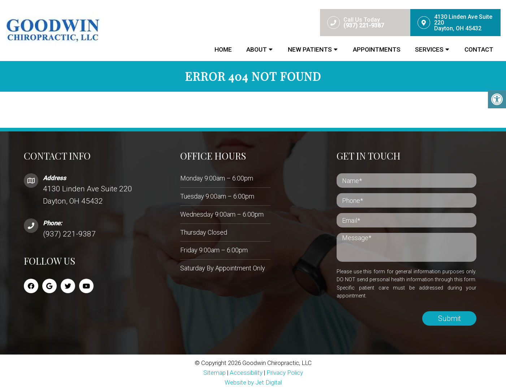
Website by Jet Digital (253, 382)
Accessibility (246, 372)
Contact (478, 49)
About (256, 49)
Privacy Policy (285, 372)
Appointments (377, 49)
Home (223, 49)
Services (429, 49)
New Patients (310, 49)
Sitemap (214, 372)
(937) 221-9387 (69, 234)
